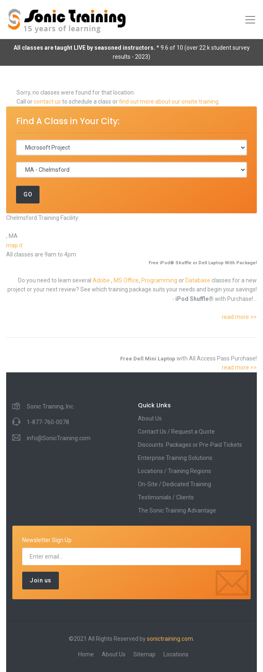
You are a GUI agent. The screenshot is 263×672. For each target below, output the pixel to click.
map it (14, 245)
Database (198, 280)
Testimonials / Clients (166, 497)
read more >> (239, 317)
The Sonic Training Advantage (177, 510)
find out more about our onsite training (169, 101)
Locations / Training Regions (174, 471)
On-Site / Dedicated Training (174, 484)
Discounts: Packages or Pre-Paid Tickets (190, 444)
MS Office (126, 280)
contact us (47, 101)
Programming (160, 280)
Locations (176, 654)
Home (86, 654)
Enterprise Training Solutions (175, 458)
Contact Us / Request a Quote (176, 431)
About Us (150, 418)
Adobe (102, 280)
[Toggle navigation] (250, 20)
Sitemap (144, 654)
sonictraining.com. (170, 638)
